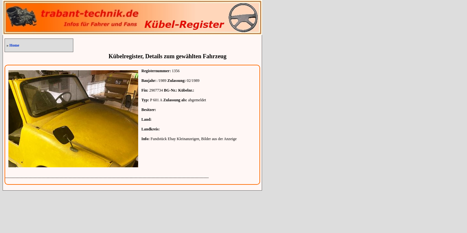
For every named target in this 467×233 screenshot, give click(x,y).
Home (14, 45)
